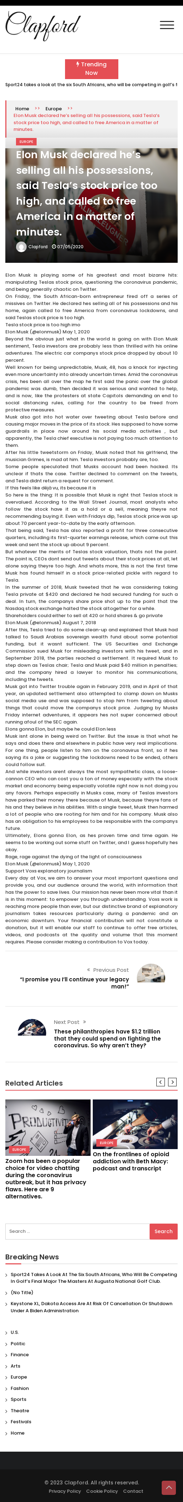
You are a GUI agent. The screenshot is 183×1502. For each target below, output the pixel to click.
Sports (18, 1399)
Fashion (20, 1388)
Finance (20, 1354)
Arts (15, 1366)
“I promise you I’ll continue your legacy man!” (74, 983)
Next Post (67, 1022)
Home (22, 108)
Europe (53, 108)
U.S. (15, 1332)
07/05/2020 (70, 247)
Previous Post (111, 970)
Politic (18, 1343)
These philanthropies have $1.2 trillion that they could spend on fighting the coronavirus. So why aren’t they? (107, 1038)
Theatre (20, 1410)
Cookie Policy (104, 1491)
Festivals (21, 1421)
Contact (135, 1491)
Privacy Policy (66, 1491)
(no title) (22, 1292)
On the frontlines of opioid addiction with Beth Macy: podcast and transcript (131, 1161)
